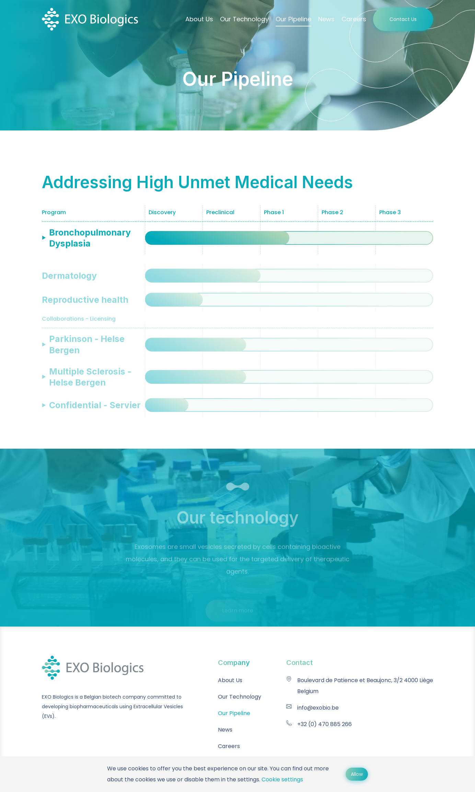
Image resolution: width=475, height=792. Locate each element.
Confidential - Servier (95, 409)
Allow (357, 774)
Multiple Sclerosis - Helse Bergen (90, 380)
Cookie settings (282, 779)
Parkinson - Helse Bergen (87, 348)
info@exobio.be (318, 708)
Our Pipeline (293, 19)
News (326, 19)
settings (248, 779)
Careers (353, 19)
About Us (199, 19)
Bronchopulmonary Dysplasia (90, 238)
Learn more (237, 618)
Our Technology (244, 19)
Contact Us (403, 19)
